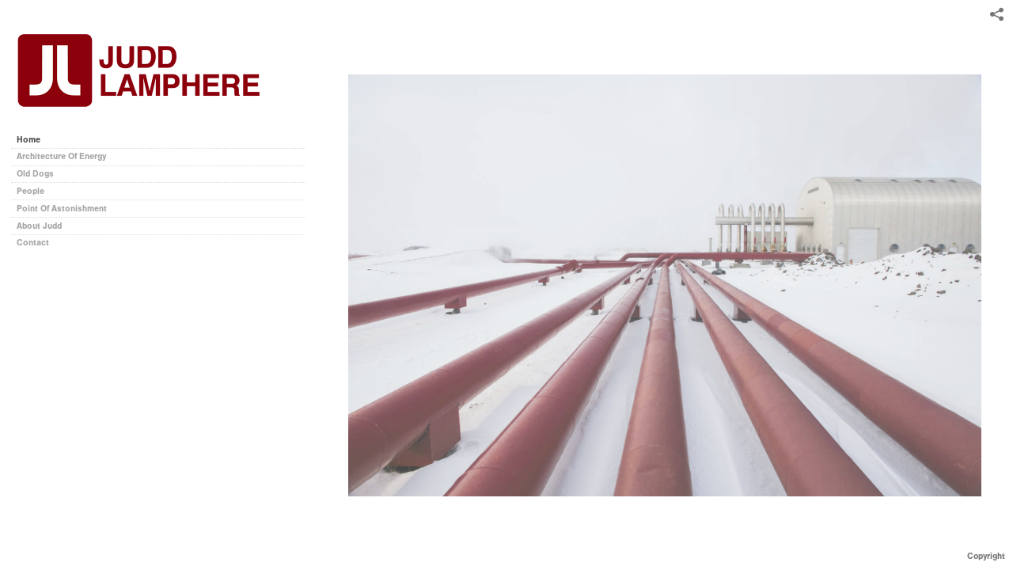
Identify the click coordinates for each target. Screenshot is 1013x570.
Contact (33, 243)
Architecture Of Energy (61, 156)
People (30, 191)
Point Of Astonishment (62, 208)
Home (28, 140)
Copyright (986, 556)
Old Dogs (35, 174)
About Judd (39, 226)
